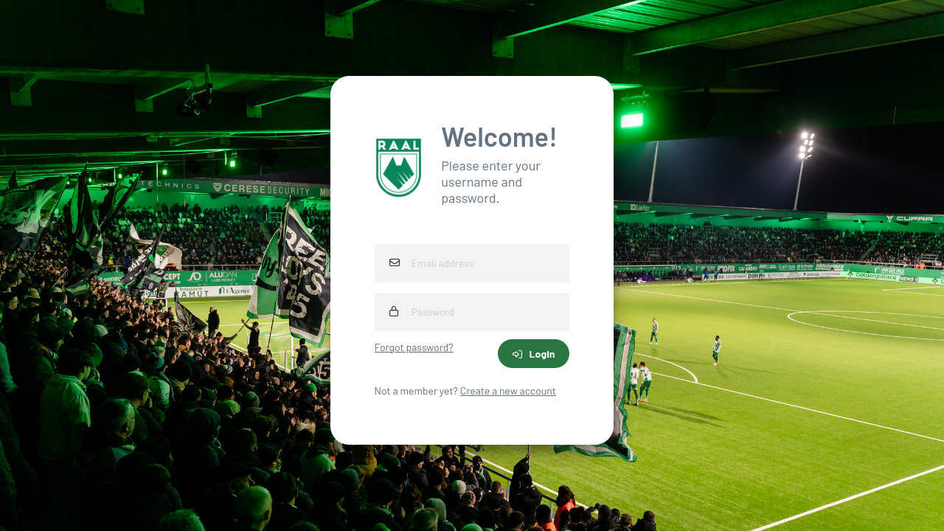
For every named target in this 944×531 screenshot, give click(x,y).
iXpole (497, 519)
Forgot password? (414, 347)
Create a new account (508, 390)
